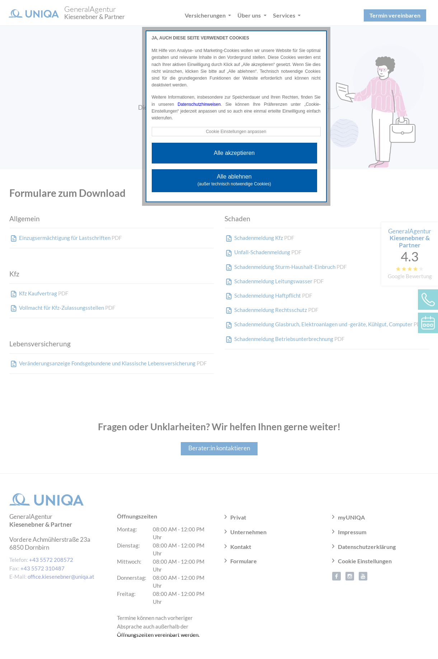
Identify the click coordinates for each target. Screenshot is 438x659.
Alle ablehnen (234, 180)
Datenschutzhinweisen (199, 104)
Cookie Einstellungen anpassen (236, 131)
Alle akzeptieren (234, 153)
